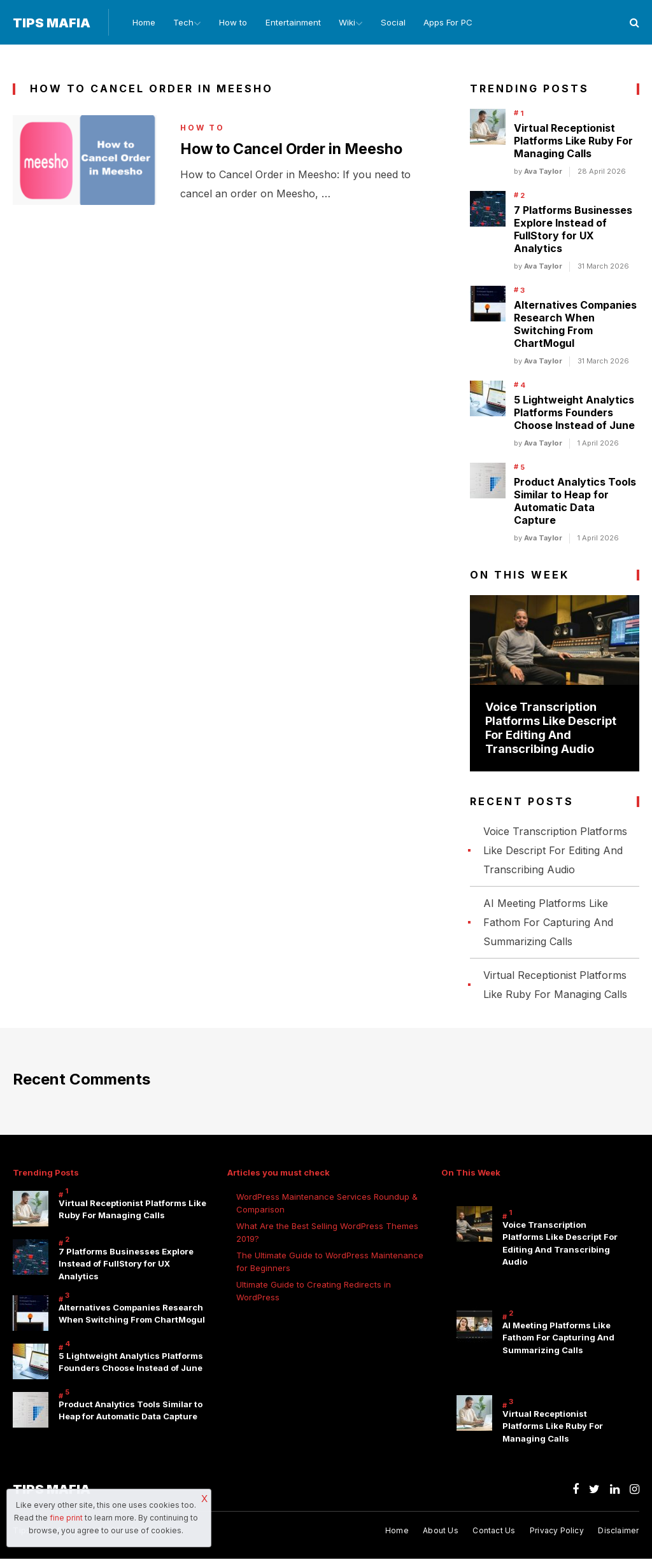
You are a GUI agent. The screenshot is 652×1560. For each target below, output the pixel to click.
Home (139, 23)
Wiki (346, 23)
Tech (179, 23)
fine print (66, 1517)
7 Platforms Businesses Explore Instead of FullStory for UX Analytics (573, 230)
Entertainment (292, 23)
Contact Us (493, 1532)
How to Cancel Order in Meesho (297, 150)
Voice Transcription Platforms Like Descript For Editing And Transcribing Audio (550, 729)
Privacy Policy (557, 1532)
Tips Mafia (51, 23)
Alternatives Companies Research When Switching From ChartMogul (575, 325)
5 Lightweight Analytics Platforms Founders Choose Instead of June (574, 414)
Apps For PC (450, 23)
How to (232, 23)
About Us (440, 1532)
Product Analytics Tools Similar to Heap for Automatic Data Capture (575, 502)
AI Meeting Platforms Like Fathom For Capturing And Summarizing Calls (548, 922)
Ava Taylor (543, 172)
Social (395, 23)
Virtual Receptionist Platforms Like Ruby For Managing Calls (573, 142)
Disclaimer (618, 1532)
